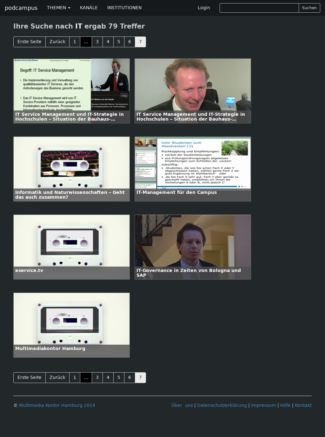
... (86, 41)
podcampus (21, 7)
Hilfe (285, 405)
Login (204, 7)
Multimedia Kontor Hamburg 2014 (57, 405)
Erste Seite (29, 41)
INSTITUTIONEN (124, 7)
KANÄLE (89, 7)
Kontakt (303, 405)
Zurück (57, 41)
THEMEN (58, 7)
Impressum (263, 405)
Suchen (309, 8)
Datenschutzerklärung (222, 405)
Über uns (182, 405)
